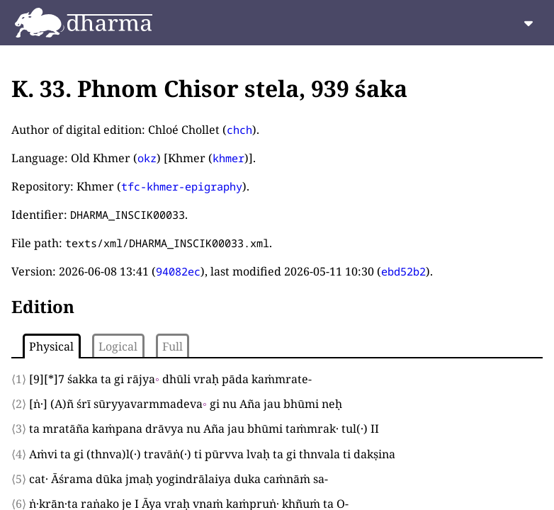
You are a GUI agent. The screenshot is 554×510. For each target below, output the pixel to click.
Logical (117, 346)
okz (147, 158)
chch (239, 130)
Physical (51, 346)
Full (172, 346)
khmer (228, 158)
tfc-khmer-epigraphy (181, 186)
